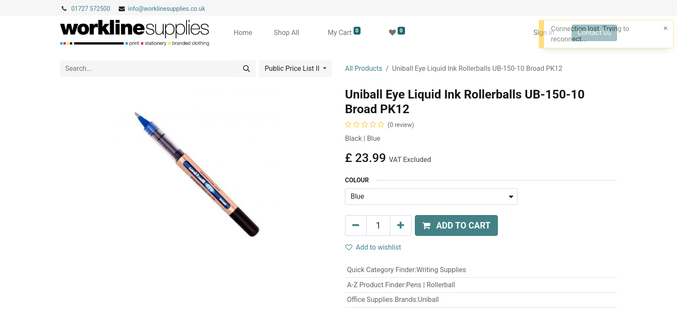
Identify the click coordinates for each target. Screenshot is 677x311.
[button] (456, 225)
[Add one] (400, 225)
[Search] (246, 68)
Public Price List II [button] (293, 68)
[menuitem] (243, 33)
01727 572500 (90, 8)
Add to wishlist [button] (373, 247)
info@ (136, 8)
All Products (363, 68)
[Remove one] (356, 225)
